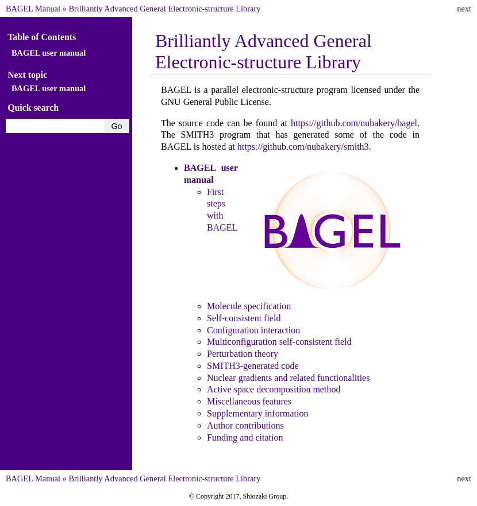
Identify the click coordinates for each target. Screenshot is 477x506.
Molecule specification (249, 306)
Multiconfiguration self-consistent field (279, 342)
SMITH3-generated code (253, 366)
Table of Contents (41, 37)
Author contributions (245, 425)
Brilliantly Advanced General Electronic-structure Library (164, 8)
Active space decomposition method (273, 389)
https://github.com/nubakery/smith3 (303, 146)
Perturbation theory (242, 354)
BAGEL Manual (33, 8)
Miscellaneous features (249, 401)
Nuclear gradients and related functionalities (288, 378)
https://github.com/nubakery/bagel (354, 123)
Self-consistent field (243, 318)
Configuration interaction (253, 330)
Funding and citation (245, 437)
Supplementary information (257, 413)
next (464, 8)
